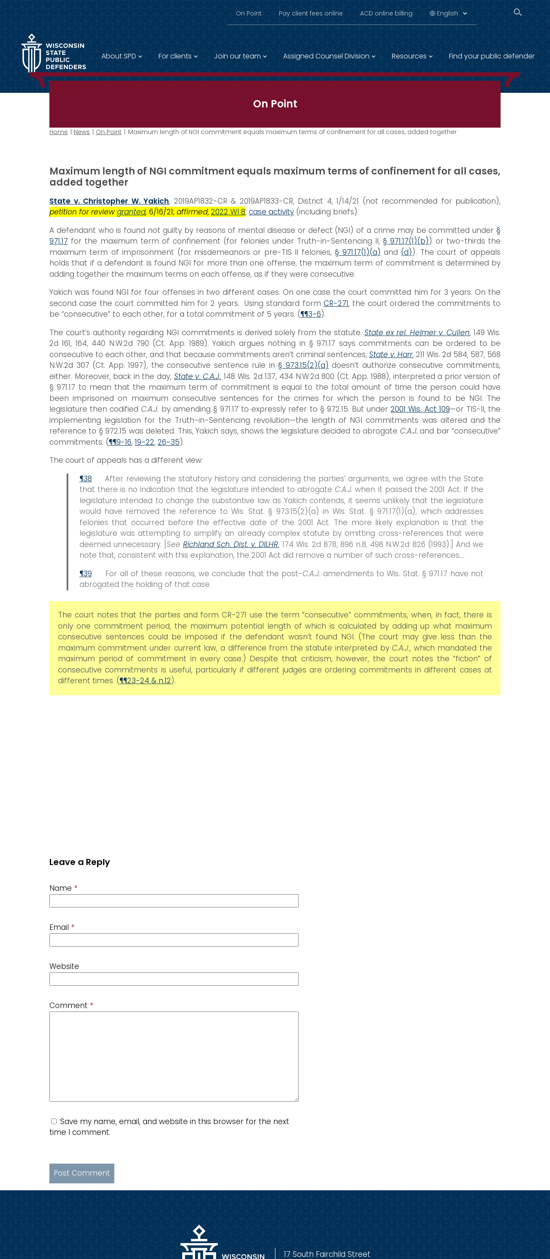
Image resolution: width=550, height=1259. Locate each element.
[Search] (518, 12)
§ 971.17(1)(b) (406, 241)
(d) (406, 252)
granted (131, 212)
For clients (175, 56)
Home (58, 132)
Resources (409, 56)
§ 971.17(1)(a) (357, 252)
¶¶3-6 (310, 314)
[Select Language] (451, 13)
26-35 (169, 442)
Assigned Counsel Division (326, 56)
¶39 (85, 573)
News (82, 132)
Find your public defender (492, 56)
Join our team (237, 56)
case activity (271, 212)
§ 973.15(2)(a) (303, 365)
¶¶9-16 (120, 442)
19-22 (144, 442)
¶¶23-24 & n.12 (145, 680)
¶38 (85, 478)
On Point (249, 13)
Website (64, 966)
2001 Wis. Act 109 (420, 409)
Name (63, 888)
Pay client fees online (311, 13)
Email (61, 927)
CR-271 (336, 303)
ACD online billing (386, 13)
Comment (71, 1005)
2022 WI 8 (228, 212)
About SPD (118, 56)
